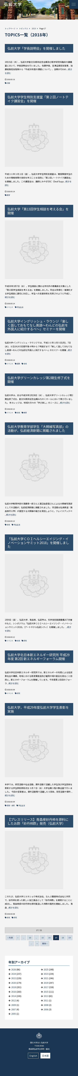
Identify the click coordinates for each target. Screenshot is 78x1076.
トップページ (10, 28)
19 (70, 937)
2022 (13, 978)
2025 (46, 969)
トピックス (23, 28)
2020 (13, 982)
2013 (46, 996)
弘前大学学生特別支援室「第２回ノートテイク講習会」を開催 (38, 99)
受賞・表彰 (11, 805)
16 (49, 937)
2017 (46, 987)
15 (43, 937)
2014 (13, 996)
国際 (18, 363)
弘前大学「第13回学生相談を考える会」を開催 (38, 211)
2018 (34, 28)
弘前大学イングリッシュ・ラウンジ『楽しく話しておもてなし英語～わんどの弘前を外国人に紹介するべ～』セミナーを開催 (38, 325)
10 (30, 937)
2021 (46, 978)
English (33, 1055)
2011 (46, 1000)
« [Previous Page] (17, 937)
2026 (13, 969)
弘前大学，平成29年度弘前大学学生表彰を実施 (38, 709)
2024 (13, 973)
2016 (13, 991)
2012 (13, 1000)
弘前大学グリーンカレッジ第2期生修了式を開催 (38, 379)
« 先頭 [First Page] (10, 937)
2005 (13, 1013)
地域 (25, 363)
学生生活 (20, 307)
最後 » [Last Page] (44, 943)
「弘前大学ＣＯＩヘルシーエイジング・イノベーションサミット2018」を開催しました (38, 542)
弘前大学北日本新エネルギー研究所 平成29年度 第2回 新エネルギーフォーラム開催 (38, 656)
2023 (46, 973)
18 (63, 937)
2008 (46, 1005)
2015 (46, 991)
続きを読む (10, 297)
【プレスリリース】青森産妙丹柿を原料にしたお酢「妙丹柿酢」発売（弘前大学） (37, 821)
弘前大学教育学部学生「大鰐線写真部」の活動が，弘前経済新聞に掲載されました (38, 428)
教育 (8, 195)
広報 (8, 83)
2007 (13, 1009)
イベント (10, 307)
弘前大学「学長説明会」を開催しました (36, 48)
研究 (25, 640)
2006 (46, 1009)
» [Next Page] (37, 943)
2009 (13, 1005)
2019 (46, 982)
